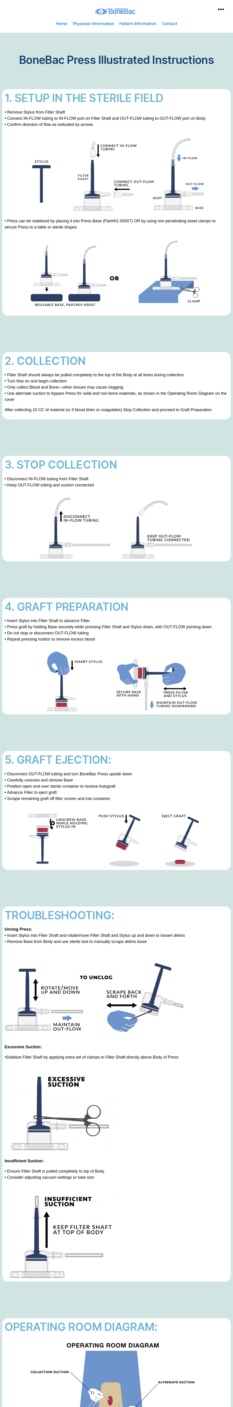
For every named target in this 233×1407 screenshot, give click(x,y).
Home (61, 23)
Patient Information (137, 23)
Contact (169, 23)
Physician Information (93, 23)
